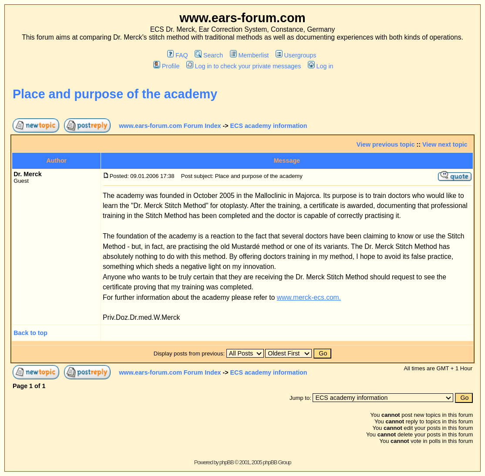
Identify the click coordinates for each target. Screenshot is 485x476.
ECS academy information (268, 125)
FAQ (177, 55)
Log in (320, 66)
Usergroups (296, 55)
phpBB (226, 462)
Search (209, 55)
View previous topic (386, 144)
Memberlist (249, 55)
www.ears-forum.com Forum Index (170, 125)
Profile (166, 66)
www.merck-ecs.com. (309, 297)
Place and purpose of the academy (115, 94)
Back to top (30, 332)
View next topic (445, 144)
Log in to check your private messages (243, 66)
